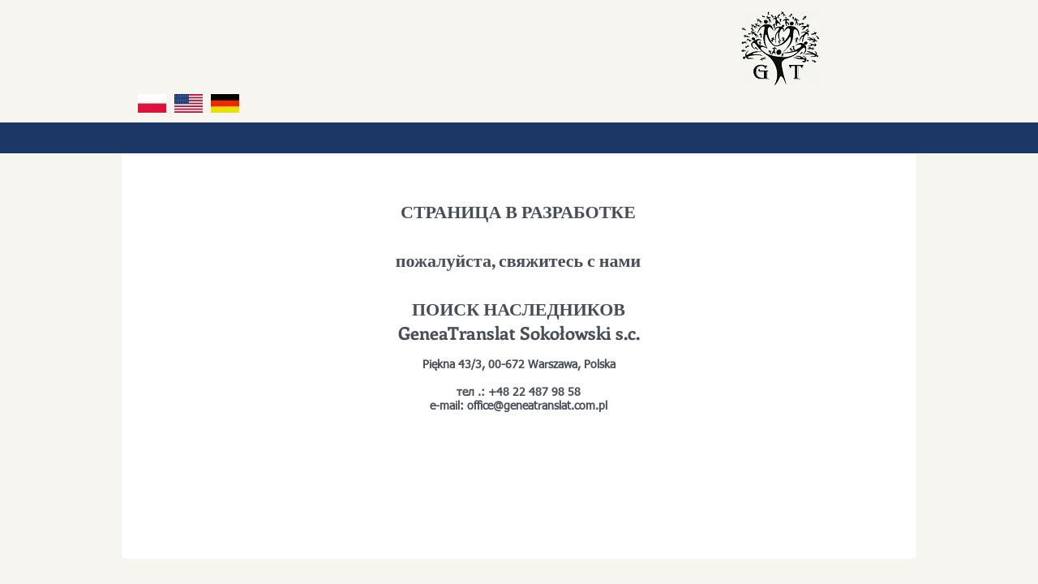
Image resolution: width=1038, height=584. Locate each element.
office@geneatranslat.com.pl (537, 406)
